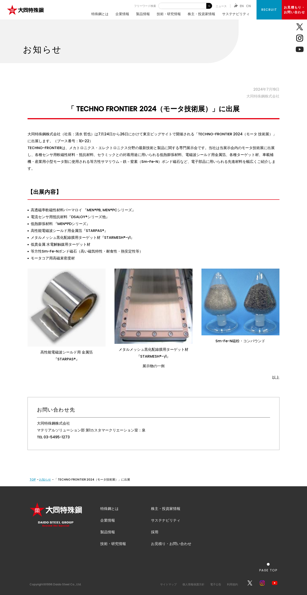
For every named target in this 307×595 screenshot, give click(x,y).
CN (248, 6)
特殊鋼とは (100, 13)
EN (242, 6)
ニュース (221, 6)
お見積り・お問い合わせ (171, 543)
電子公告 (215, 584)
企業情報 (122, 13)
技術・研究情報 (169, 13)
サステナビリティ (236, 13)
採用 (154, 532)
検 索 (209, 6)
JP (235, 6)
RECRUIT (269, 9)
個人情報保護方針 (193, 584)
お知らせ (45, 479)
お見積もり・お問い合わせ (294, 9)
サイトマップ (168, 584)
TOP (33, 479)
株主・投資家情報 (201, 13)
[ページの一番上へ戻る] (268, 567)
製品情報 (143, 13)
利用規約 (232, 584)
